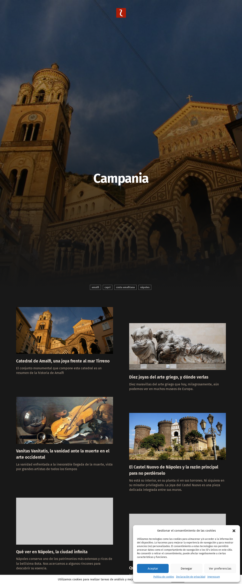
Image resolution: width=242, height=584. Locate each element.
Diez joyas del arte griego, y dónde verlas (173, 380)
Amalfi (95, 287)
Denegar (186, 568)
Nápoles (145, 287)
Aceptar (153, 568)
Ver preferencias (220, 568)
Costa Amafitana (125, 287)
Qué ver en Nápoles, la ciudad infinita (56, 561)
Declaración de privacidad (190, 576)
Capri (108, 287)
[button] (234, 531)
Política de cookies (163, 576)
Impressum (213, 576)
